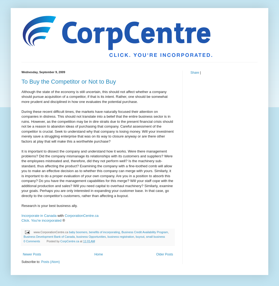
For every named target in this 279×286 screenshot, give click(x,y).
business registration (121, 236)
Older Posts (164, 254)
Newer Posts (32, 254)
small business (155, 236)
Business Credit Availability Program (145, 232)
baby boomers (78, 232)
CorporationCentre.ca (81, 216)
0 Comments (32, 241)
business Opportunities (91, 236)
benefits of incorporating (104, 232)
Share (194, 73)
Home (98, 254)
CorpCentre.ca (70, 241)
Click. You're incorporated (41, 220)
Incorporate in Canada (39, 216)
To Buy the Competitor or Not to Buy (68, 81)
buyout (140, 236)
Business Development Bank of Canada (49, 236)
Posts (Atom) (50, 262)
